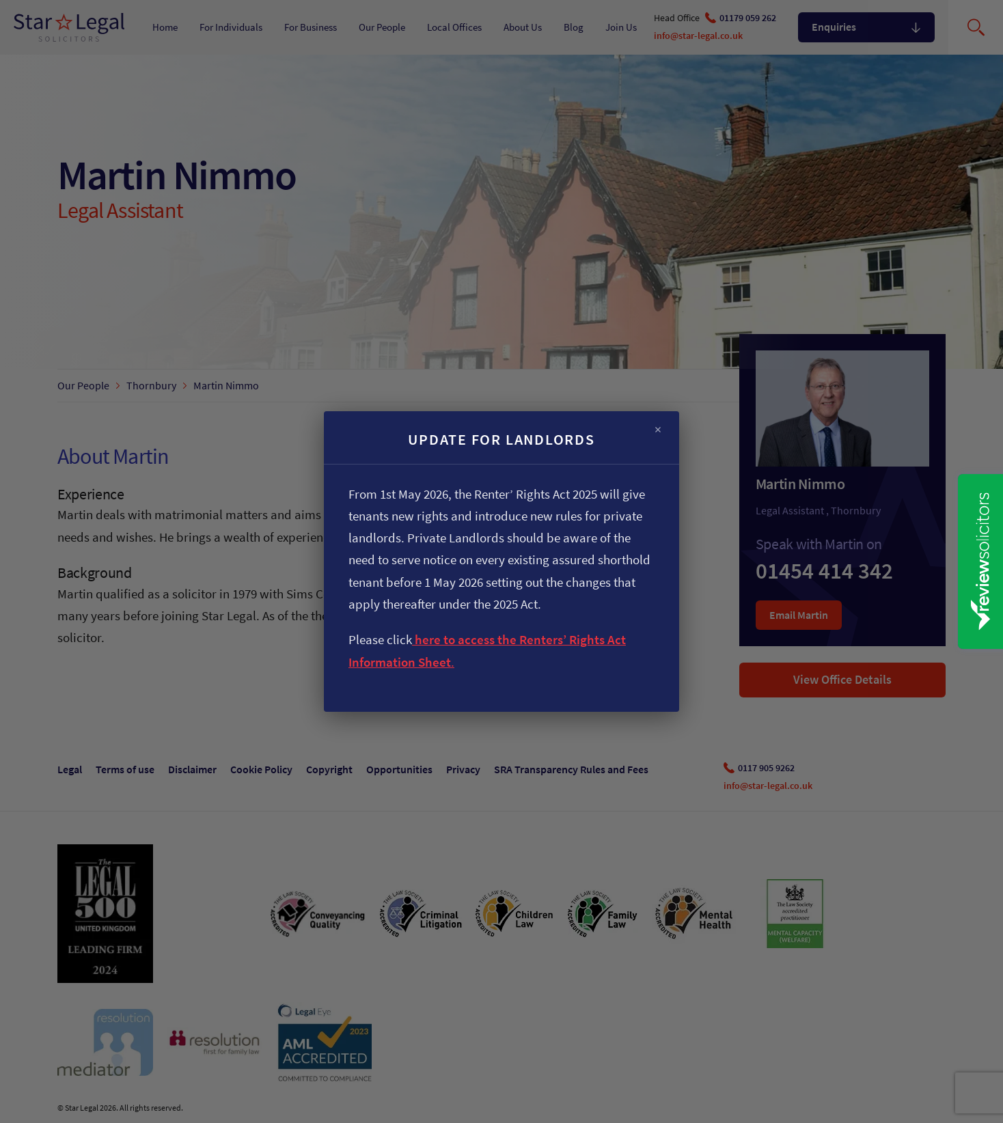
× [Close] (658, 430)
